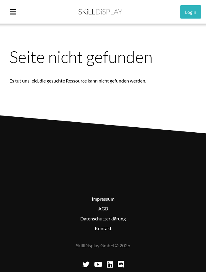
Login (190, 12)
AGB (103, 208)
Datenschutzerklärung (103, 218)
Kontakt (103, 228)
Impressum (103, 199)
